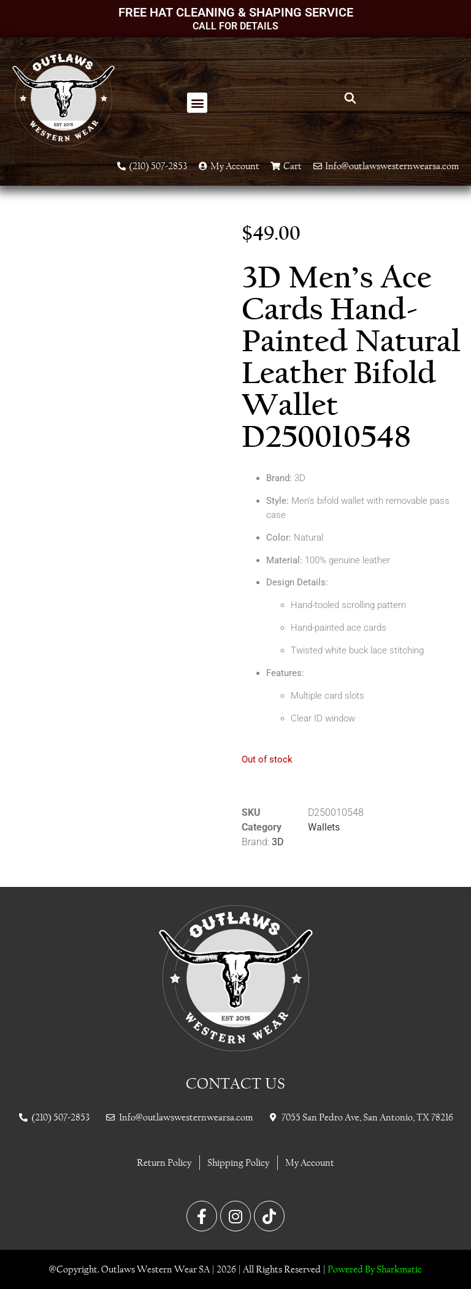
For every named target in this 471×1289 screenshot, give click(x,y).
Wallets (324, 827)
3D (278, 842)
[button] (197, 103)
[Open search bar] (350, 98)
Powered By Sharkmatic (374, 1269)
